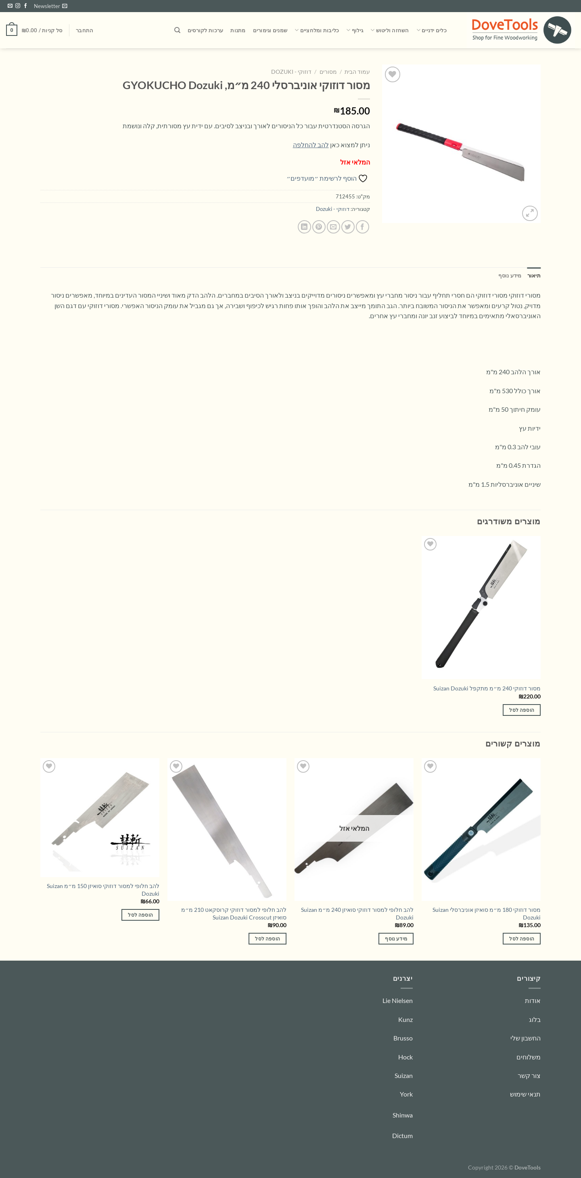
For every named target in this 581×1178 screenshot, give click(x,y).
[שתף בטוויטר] (348, 227)
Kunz (405, 1019)
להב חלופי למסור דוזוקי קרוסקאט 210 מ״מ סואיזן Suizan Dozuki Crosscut (233, 913)
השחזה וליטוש (389, 30)
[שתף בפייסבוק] (362, 227)
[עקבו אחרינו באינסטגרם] (17, 6)
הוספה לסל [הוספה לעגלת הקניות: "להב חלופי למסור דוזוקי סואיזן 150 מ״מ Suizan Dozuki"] (140, 914)
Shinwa (403, 1115)
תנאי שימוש (525, 1094)
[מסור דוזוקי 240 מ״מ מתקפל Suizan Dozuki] (481, 607)
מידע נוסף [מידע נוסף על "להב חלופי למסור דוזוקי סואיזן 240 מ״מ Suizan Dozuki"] (396, 938)
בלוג (535, 1019)
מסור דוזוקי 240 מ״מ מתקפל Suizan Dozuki (487, 688)
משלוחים (528, 1057)
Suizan (404, 1075)
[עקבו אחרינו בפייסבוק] (25, 6)
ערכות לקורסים (205, 30)
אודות (533, 1000)
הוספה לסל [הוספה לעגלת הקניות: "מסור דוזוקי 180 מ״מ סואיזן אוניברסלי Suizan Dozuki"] (521, 938)
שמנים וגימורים (270, 30)
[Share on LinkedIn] (304, 227)
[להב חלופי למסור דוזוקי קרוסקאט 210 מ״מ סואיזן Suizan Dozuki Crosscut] (226, 829)
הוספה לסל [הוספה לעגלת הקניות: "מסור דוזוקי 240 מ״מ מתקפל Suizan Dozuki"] (521, 710)
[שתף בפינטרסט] (319, 227)
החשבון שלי (525, 1038)
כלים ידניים (431, 30)
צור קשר (529, 1075)
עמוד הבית (357, 72)
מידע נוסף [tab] (509, 275)
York (406, 1094)
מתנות (237, 30)
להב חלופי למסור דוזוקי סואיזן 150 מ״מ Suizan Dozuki (103, 889)
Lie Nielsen (397, 1000)
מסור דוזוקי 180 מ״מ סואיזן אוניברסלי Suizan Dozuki (487, 913)
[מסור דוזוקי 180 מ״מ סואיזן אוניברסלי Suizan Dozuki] (481, 829)
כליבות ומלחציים (317, 30)
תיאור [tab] (534, 275)
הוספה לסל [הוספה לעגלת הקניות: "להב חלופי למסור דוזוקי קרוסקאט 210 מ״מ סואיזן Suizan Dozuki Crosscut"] (267, 938)
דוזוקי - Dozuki (291, 72)
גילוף (354, 30)
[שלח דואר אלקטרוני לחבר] (333, 227)
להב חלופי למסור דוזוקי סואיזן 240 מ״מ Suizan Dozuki (357, 913)
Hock (405, 1057)
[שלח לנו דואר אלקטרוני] (10, 6)
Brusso (403, 1038)
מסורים (328, 72)
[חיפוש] (177, 30)
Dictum (402, 1135)
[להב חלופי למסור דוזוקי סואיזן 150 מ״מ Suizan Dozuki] (99, 817)
